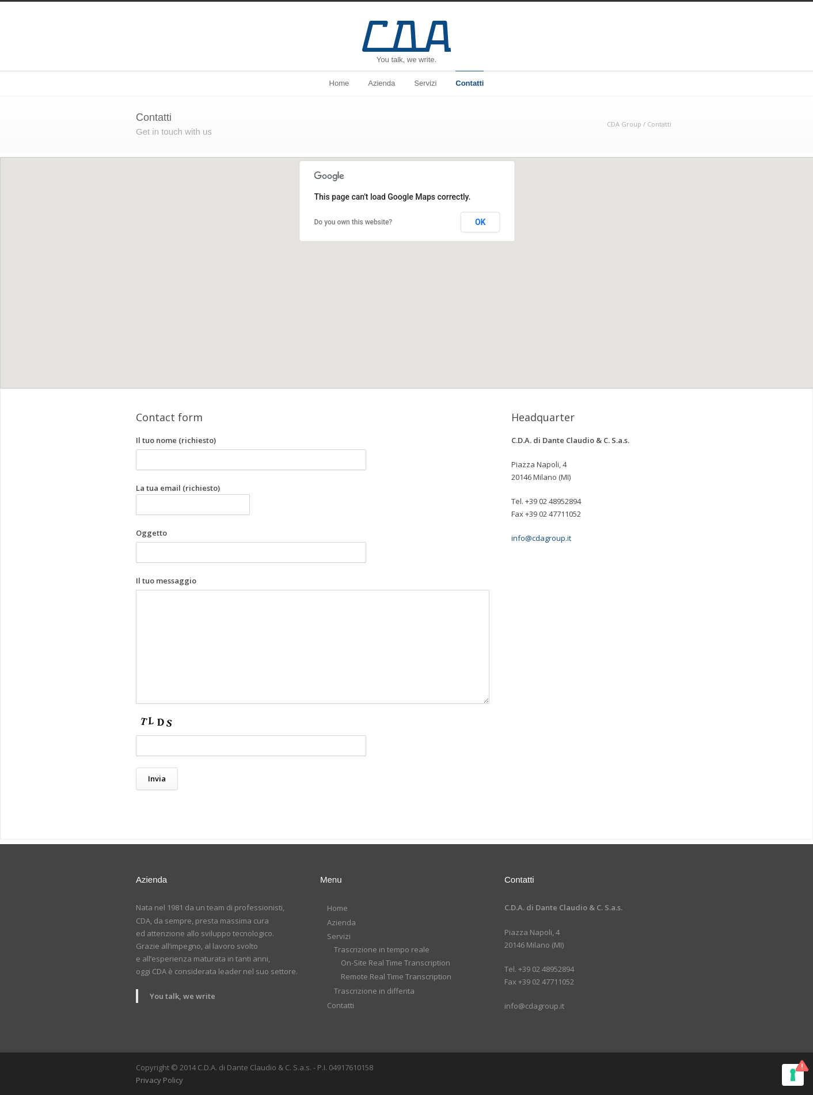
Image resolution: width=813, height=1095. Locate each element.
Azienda (381, 83)
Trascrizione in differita (374, 991)
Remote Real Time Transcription (396, 976)
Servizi (425, 83)
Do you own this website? (353, 222)
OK (480, 222)
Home (339, 83)
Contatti (469, 83)
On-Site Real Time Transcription (395, 962)
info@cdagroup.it (541, 538)
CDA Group (624, 124)
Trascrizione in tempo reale (382, 949)
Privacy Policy (159, 1080)
